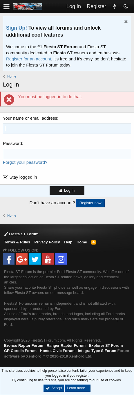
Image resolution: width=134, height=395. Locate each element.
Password (12, 143)
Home (82, 242)
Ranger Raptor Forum (66, 345)
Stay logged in (23, 177)
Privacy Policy (47, 242)
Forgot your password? (25, 162)
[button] (6, 6)
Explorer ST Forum (106, 345)
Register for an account (28, 58)
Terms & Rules (17, 242)
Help (68, 242)
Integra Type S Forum (97, 351)
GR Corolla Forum (20, 351)
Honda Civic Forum (57, 351)
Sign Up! (16, 28)
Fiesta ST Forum (21, 234)
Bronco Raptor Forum (23, 345)
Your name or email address (30, 118)
